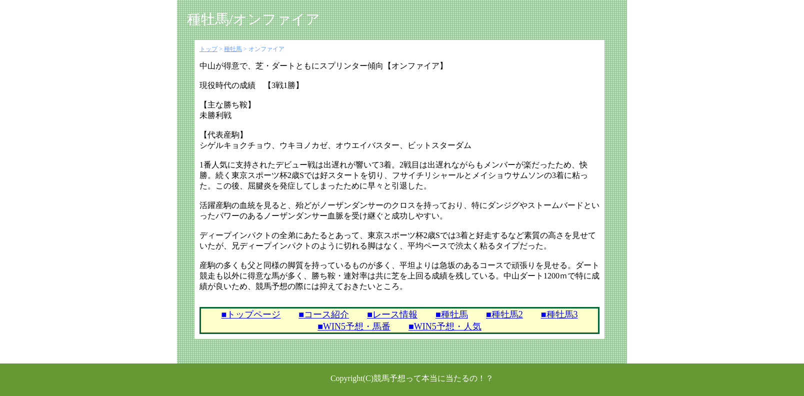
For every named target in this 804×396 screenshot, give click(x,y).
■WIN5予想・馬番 (354, 327)
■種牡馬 (452, 315)
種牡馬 (233, 49)
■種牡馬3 (559, 315)
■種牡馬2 (504, 315)
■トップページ (250, 315)
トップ (209, 49)
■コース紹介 (323, 315)
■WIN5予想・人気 (445, 327)
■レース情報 (392, 315)
